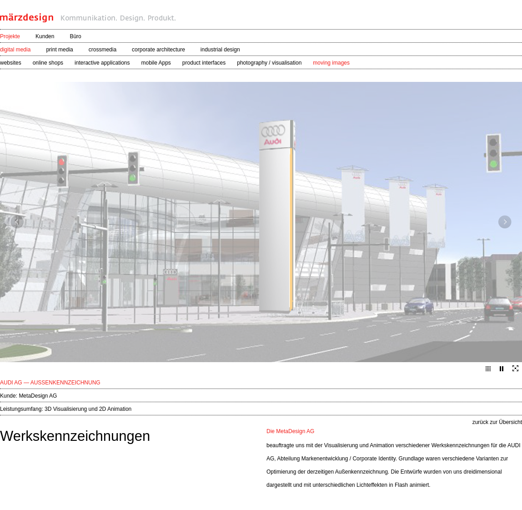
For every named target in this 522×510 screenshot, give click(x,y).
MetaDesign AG (38, 396)
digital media (15, 49)
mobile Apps (156, 63)
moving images (331, 63)
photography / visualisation (269, 63)
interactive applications (102, 63)
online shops (48, 63)
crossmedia (102, 49)
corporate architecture (158, 49)
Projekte (10, 36)
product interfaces (204, 63)
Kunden (44, 36)
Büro (75, 36)
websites (10, 63)
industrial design (220, 49)
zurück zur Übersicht (497, 422)
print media (59, 49)
